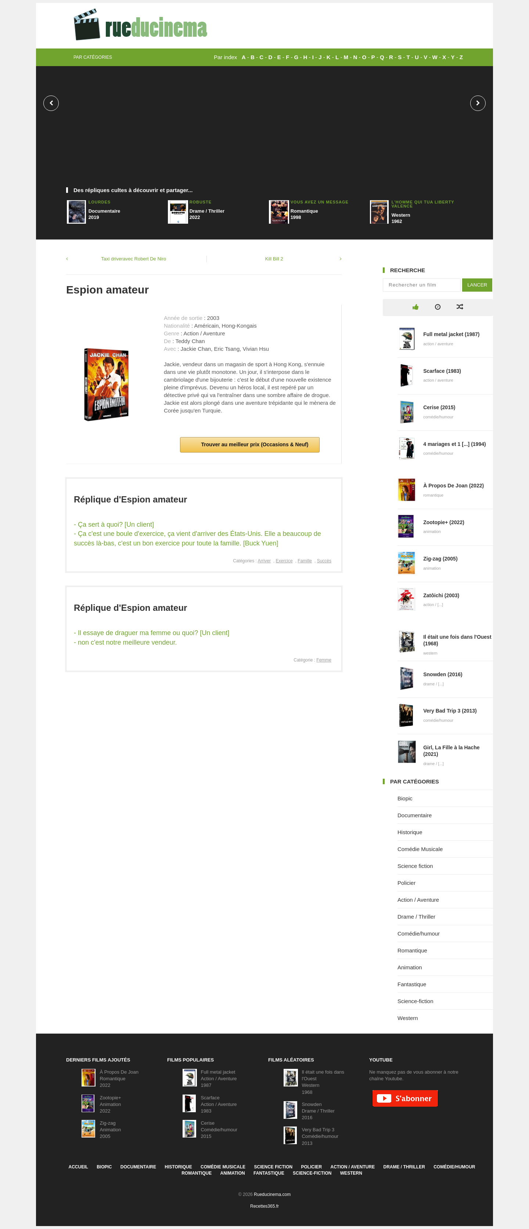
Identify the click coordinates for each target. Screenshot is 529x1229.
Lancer (477, 285)
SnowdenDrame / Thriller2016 (318, 1111)
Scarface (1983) (442, 371)
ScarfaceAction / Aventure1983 (219, 1104)
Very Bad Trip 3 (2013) (450, 711)
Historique (409, 832)
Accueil (78, 1166)
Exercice (284, 560)
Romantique (412, 950)
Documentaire (414, 815)
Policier (406, 883)
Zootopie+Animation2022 (110, 1104)
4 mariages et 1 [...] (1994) (454, 444)
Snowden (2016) (443, 674)
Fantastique (411, 984)
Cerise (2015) (439, 407)
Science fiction (415, 866)
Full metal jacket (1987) (451, 334)
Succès (324, 560)
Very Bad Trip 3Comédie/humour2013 (320, 1136)
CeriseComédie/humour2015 (219, 1129)
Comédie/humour (418, 933)
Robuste (201, 202)
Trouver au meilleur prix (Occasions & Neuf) (254, 444)
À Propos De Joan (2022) (453, 486)
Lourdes (100, 202)
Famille (305, 560)
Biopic (405, 798)
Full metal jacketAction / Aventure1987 (219, 1078)
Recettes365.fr (264, 1206)
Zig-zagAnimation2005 (110, 1129)
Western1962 (401, 218)
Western (407, 1018)
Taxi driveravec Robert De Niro (133, 259)
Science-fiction (415, 1001)
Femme (323, 660)
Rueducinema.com (272, 1194)
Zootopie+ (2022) (443, 522)
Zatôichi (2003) (441, 595)
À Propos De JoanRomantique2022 (119, 1078)
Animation (409, 967)
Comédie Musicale (420, 849)
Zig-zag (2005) (440, 559)
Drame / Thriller (416, 916)
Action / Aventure (418, 900)
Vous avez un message (320, 202)
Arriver (264, 560)
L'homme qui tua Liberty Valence (423, 204)
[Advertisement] (264, 130)
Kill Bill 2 (274, 259)
